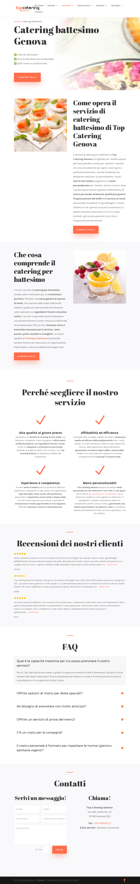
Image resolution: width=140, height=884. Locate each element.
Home (17, 21)
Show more (112, 564)
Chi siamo (39, 6)
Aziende (51, 6)
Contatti (38, 12)
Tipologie (115, 6)
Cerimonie (66, 6)
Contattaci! (27, 77)
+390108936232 (102, 823)
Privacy (40, 880)
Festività (100, 6)
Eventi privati (83, 6)
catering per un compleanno (103, 494)
